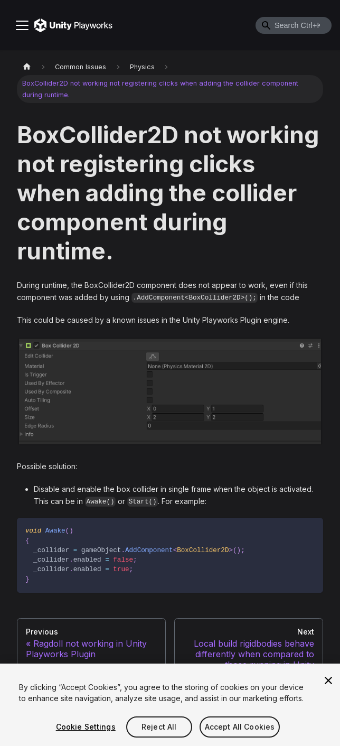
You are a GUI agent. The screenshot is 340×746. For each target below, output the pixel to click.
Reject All (158, 726)
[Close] (328, 680)
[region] (170, 705)
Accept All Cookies (240, 726)
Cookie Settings (86, 726)
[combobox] (294, 25)
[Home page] (27, 67)
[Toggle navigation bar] (22, 25)
